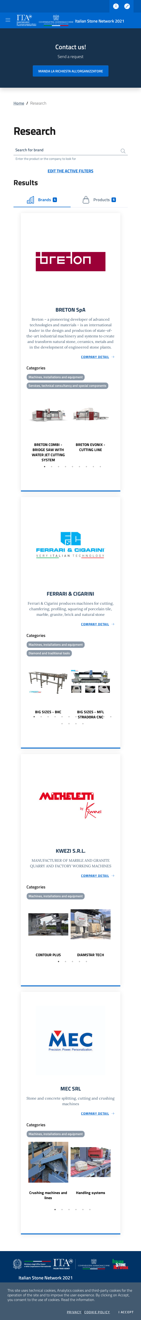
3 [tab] (58, 467)
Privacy (74, 1312)
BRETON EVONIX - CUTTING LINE (90, 448)
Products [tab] (99, 200)
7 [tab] (86, 467)
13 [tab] (62, 725)
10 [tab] (97, 718)
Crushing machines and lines (48, 1197)
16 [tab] (83, 725)
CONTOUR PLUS (48, 957)
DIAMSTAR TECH (90, 957)
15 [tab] (76, 725)
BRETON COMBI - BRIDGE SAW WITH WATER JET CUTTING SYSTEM (48, 453)
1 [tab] (44, 467)
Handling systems (90, 1195)
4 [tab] (65, 467)
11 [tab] (104, 718)
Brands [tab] (42, 200)
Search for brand (31, 150)
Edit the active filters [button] (70, 171)
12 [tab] (110, 718)
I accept (126, 1312)
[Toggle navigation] (8, 20)
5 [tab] (72, 467)
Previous (23, 428)
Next (118, 428)
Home (18, 103)
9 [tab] (100, 467)
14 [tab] (69, 725)
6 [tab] (79, 467)
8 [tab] (93, 467)
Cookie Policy (97, 1312)
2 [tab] (51, 467)
